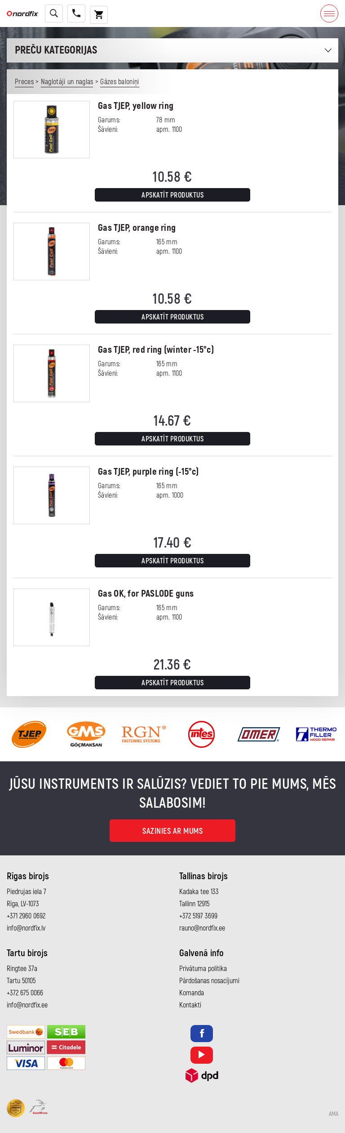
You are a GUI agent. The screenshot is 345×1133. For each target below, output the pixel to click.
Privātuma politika (203, 968)
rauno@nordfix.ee (202, 928)
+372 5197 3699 (198, 916)
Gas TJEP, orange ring (137, 228)
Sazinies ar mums (172, 831)
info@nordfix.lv (26, 928)
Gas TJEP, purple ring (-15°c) (148, 472)
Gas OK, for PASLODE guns (146, 594)
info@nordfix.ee (27, 1005)
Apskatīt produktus (172, 195)
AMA (333, 1114)
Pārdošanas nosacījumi (209, 980)
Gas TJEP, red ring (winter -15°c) (156, 350)
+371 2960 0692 (26, 916)
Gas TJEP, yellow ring (135, 106)
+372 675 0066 (25, 993)
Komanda (191, 993)
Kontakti (190, 1005)
